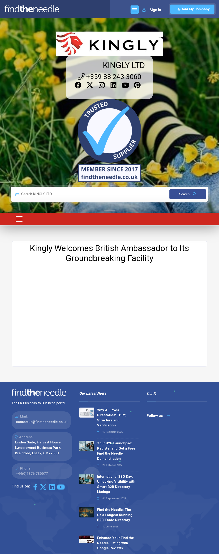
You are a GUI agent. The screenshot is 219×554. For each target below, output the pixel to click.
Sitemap (133, 550)
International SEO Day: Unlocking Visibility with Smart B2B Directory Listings (116, 395)
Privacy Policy (154, 550)
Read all (89, 500)
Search (187, 105)
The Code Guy (36, 535)
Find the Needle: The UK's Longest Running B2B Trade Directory (114, 425)
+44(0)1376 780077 (32, 384)
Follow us (158, 326)
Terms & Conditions (185, 550)
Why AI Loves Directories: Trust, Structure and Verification (111, 328)
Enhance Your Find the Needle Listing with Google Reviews (115, 453)
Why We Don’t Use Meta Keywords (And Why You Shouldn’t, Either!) (116, 482)
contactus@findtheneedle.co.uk (42, 332)
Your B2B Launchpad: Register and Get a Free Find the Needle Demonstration (116, 361)
